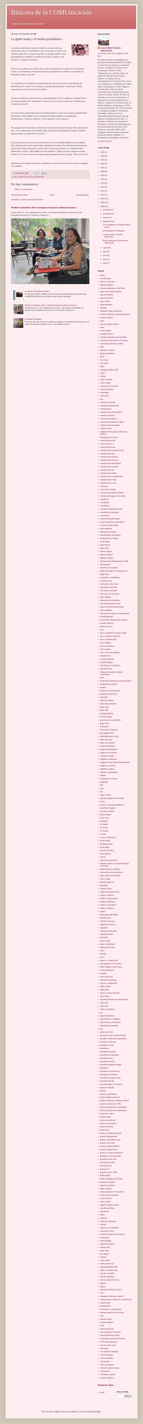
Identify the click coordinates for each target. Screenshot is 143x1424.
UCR (102, 1326)
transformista (105, 1303)
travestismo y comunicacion (111, 1309)
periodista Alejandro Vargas (110, 1065)
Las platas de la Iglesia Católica (37, 291)
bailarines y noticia (107, 350)
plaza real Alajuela (107, 1087)
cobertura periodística (108, 419)
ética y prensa (105, 649)
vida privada (105, 1361)
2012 (103, 191)
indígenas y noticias (107, 766)
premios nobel (105, 1117)
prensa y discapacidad (36, 177)
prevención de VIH (107, 1162)
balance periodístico (108, 353)
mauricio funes (106, 889)
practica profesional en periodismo (113, 1107)
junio (105, 255)
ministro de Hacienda (108, 931)
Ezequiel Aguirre (106, 662)
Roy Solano (104, 1254)
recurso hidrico (106, 1198)
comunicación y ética (108, 480)
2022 (103, 164)
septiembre (107, 221)
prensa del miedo (106, 1127)
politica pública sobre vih (110, 1097)
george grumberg (106, 713)
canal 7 (103, 373)
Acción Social (105, 278)
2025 (103, 152)
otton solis (104, 1003)
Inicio (52, 195)
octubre (106, 218)
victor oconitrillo (106, 1358)
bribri (102, 366)
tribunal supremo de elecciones (112, 1312)
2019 (103, 175)
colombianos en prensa (109, 437)
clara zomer (104, 396)
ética (102, 630)
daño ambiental (106, 529)
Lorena (103, 857)
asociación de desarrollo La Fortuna (114, 340)
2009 (103, 202)
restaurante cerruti (107, 1231)
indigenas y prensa (107, 769)
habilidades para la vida (109, 736)
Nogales (103, 973)
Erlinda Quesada (106, 617)
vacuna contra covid (108, 1345)
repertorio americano (108, 1221)
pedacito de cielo (106, 1032)
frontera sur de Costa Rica (110, 691)
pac (101, 1013)
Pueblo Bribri (105, 1175)
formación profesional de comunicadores (116, 681)
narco (102, 957)
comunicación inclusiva (109, 460)
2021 (103, 168)
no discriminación (107, 970)
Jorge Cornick (105, 795)
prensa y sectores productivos (111, 1153)
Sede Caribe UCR (107, 1264)
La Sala (103, 834)
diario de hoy (105, 545)
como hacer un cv (107, 444)
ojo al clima (104, 996)
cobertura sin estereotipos (110, 425)
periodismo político (107, 1061)
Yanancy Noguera (107, 1378)
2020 (103, 171)
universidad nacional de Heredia (112, 1339)
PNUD (102, 1091)
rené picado (104, 1211)
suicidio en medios (107, 1273)
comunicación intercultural (110, 463)
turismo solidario (106, 1322)
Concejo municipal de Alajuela (112, 493)
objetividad (104, 990)
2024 (103, 156)
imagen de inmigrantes (109, 749)
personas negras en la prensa (111, 1084)
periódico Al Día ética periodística (113, 1039)
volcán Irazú (105, 1371)
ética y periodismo (107, 646)
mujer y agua (105, 941)
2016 (103, 183)
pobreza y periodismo (108, 1094)
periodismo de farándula (109, 1055)
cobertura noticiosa (107, 415)
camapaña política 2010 (109, 370)
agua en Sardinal (106, 298)
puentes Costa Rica (107, 1185)
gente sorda (24, 177)
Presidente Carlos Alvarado (110, 1156)
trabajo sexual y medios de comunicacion (116, 1299)
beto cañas (104, 363)
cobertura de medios (108, 402)
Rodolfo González (107, 1244)
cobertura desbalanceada (109, 406)
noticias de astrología (108, 980)
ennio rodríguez (106, 610)
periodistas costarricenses (110, 1071)
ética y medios (105, 643)
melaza (103, 911)
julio (105, 251)
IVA (101, 785)
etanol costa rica (106, 626)
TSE (102, 1316)
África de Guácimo (107, 282)
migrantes (104, 928)
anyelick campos (106, 318)
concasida (104, 486)
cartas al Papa (105, 383)
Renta (102, 1215)
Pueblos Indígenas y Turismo (111, 1179)
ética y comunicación (108, 639)
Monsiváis (104, 937)
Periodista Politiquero (33, 319)
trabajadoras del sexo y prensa (111, 1296)
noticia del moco (106, 977)
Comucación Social (107, 447)
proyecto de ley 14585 (108, 1172)
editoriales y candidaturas (110, 577)
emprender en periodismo (110, 600)
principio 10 (104, 1169)
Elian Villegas (105, 597)
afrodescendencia (106, 285)
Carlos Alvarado (106, 379)
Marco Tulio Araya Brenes (110, 876)
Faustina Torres (106, 669)
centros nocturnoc (107, 389)
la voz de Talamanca (108, 837)
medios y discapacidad (109, 898)
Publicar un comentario (23, 189)
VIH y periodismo (107, 1365)
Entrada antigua (83, 195)
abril (105, 263)
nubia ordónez (105, 986)
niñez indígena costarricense (111, 967)
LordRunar (73, 1412)
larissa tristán (105, 841)
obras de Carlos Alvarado (110, 993)
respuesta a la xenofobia (109, 1228)
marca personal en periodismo (111, 872)
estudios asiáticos (107, 623)
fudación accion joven (108, 694)
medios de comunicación (109, 892)
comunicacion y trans (108, 483)
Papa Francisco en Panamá (110, 1022)
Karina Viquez (105, 815)
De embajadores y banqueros (113, 231)
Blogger (98, 1412)
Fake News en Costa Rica (110, 665)
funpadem (104, 697)
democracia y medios (108, 532)
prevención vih (106, 1166)
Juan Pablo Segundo (108, 808)
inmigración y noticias (108, 779)
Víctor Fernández (107, 1355)
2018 (103, 179)
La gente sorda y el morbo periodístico (112, 235)
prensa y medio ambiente (109, 1146)
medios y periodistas (108, 905)
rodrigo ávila (105, 1247)
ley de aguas (105, 847)
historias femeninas (107, 746)
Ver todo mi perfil (104, 141)
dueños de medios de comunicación (113, 571)
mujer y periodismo (107, 944)
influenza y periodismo (109, 772)
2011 (103, 195)
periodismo (104, 1048)
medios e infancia (107, 895)
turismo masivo (106, 1319)
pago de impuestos (107, 1016)
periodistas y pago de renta (110, 1078)
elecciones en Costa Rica (109, 594)
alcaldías (103, 308)
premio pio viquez (107, 1114)
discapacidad (105, 564)
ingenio (103, 775)
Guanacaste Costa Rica (109, 730)
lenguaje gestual (106, 844)
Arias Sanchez (105, 331)
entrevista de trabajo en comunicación (114, 613)
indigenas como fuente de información (115, 762)
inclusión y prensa (107, 756)
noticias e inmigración (108, 983)
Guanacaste (104, 726)
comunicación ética (107, 454)
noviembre (107, 214)
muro (102, 950)
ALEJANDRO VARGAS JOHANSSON (110, 49)
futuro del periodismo (108, 704)
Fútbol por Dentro (107, 700)
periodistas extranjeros (108, 1074)
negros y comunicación (109, 960)
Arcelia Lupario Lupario (109, 324)
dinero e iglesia (106, 551)
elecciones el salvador (108, 590)
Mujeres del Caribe (107, 947)
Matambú (104, 885)
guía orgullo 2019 (107, 733)
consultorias (104, 502)
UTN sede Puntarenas (108, 1342)
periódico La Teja (107, 1045)
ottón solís (104, 1006)
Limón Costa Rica (107, 850)
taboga (102, 1286)
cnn (101, 399)
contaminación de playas (109, 512)
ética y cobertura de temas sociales (113, 633)
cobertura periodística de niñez (112, 422)
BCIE (102, 357)
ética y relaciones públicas (110, 652)
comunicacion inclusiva (109, 457)
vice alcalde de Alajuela (109, 1352)
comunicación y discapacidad (111, 476)
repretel (103, 1224)
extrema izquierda (107, 659)
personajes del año (107, 1081)
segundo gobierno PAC (109, 1267)
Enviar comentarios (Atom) (32, 200)
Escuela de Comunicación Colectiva (114, 620)
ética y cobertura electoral (110, 636)
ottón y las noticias (107, 1009)
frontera (103, 687)
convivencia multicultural (110, 519)
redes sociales (105, 1202)
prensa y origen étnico (108, 1149)
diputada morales (106, 558)
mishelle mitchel (106, 934)
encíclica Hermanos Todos (110, 604)
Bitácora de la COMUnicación (51, 12)
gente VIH (104, 710)
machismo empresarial (108, 860)
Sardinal (103, 1257)
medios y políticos (107, 908)
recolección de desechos (109, 1195)
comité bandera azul (108, 440)
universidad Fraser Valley (110, 1335)
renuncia (103, 1218)
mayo (105, 259)
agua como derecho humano (111, 292)
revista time (104, 1238)
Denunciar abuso (106, 1385)
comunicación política (108, 473)
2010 (103, 199)
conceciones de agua (108, 489)
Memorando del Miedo (109, 915)
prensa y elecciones (107, 1143)
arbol (102, 321)
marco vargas (105, 879)
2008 (103, 206)
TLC (102, 1293)
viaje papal (104, 1348)
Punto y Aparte (106, 1189)
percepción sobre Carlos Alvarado (113, 1035)
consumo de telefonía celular (111, 509)
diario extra (104, 548)
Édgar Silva (104, 574)
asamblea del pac (106, 334)
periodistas (104, 1068)
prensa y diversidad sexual (110, 1140)
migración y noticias (108, 924)
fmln (102, 678)
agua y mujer (105, 301)
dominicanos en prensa (109, 568)
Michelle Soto (105, 918)
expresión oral (105, 656)
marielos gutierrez (107, 882)
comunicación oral (107, 470)
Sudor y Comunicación (109, 1270)
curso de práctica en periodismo (112, 522)
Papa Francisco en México (110, 1019)
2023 (103, 160)
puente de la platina (107, 1182)
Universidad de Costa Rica (110, 1332)
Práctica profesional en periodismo (113, 1110)
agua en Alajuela (106, 295)
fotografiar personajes (108, 684)
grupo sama (104, 723)
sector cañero (105, 1260)
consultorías (104, 506)
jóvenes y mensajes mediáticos (112, 805)
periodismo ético (106, 1058)
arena (102, 327)
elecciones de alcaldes (108, 587)
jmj (101, 792)
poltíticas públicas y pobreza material (114, 1101)
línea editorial (105, 854)
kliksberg (103, 821)
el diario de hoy (106, 581)
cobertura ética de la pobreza (111, 412)
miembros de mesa (107, 921)
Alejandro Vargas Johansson (111, 311)
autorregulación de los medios (111, 344)
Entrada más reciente (20, 195)
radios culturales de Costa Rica (112, 1192)
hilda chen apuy (106, 740)
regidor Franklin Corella (109, 1205)
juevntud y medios (107, 811)
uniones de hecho (106, 1329)
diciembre (107, 210)
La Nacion (104, 828)
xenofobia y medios (107, 1374)
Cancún (103, 376)
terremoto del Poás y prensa (111, 1290)
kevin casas (104, 818)
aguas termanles (106, 305)
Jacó (102, 789)
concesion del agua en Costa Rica (113, 496)
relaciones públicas (107, 1208)
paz (101, 1029)
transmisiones (105, 1306)
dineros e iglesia (106, 555)
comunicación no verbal (109, 467)
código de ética (106, 428)
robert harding (105, 1241)
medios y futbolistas (108, 902)
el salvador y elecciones (109, 584)
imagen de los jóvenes (108, 753)
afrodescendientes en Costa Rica (112, 288)
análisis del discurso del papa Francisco (115, 314)
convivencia (104, 516)
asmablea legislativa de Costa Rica (113, 337)
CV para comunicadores (109, 525)
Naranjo (103, 954)
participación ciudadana (109, 1026)
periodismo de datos (108, 1052)
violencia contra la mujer (109, 1368)
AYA (102, 347)
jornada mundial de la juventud (112, 798)
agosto (105, 248)
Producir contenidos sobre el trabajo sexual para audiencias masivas (43, 207)
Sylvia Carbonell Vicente (109, 1280)
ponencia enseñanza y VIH (110, 1104)
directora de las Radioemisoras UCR (114, 561)
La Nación (104, 831)
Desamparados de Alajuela (110, 535)
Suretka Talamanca (107, 1277)
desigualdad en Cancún (109, 538)
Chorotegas (104, 392)
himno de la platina (107, 743)
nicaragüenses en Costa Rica (111, 964)
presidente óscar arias (108, 1159)
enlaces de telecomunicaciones (112, 607)
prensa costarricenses (108, 1123)
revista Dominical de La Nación (112, 1234)
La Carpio (104, 824)
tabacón (103, 1283)
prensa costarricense (108, 1120)
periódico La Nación (108, 1042)
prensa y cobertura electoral (110, 1133)
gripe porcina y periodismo (110, 720)
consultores (104, 499)
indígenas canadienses (108, 759)
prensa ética (104, 1130)
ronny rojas (104, 1251)
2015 (103, 187)
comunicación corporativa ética (112, 450)
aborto (102, 275)
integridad (104, 782)
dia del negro (105, 542)
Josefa (102, 802)
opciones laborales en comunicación (114, 999)
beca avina (104, 360)
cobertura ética (106, 409)
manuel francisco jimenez (110, 869)
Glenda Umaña (106, 717)
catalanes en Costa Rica (109, 386)
